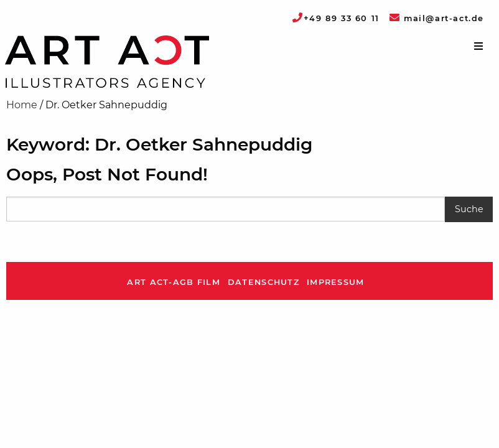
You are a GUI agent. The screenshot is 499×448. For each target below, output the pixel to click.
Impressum (336, 282)
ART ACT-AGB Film (173, 282)
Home (21, 105)
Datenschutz (263, 282)
